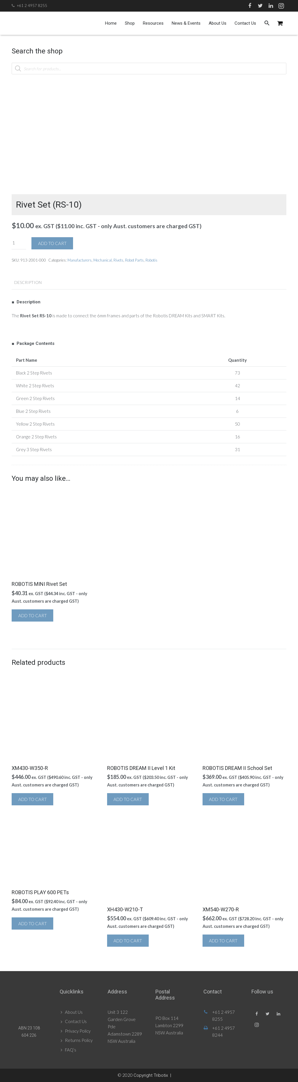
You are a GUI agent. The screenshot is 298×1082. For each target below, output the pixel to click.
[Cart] (280, 23)
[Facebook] (249, 6)
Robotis (151, 260)
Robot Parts (134, 260)
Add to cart (52, 243)
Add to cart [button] (32, 615)
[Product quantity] (19, 242)
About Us (74, 1012)
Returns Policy (79, 1040)
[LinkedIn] (270, 6)
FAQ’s (70, 1049)
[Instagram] (281, 6)
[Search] (267, 23)
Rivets (118, 260)
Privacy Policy (78, 1031)
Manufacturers (80, 260)
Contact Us (76, 1021)
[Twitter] (260, 6)
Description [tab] (28, 282)
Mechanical (102, 260)
